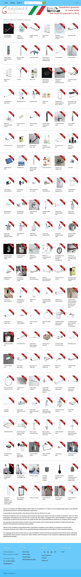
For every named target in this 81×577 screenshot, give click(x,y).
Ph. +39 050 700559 (9, 561)
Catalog (12, 3)
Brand (19, 3)
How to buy (26, 552)
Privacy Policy (26, 557)
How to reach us (46, 555)
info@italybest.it (7, 563)
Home (6, 3)
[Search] (33, 2)
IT (61, 552)
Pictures (44, 558)
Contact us (45, 560)
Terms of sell (26, 554)
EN (63, 552)
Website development (9, 573)
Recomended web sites (29, 559)
